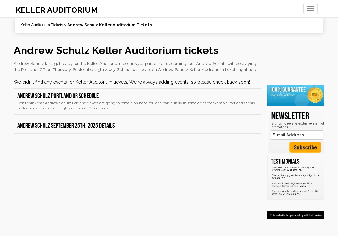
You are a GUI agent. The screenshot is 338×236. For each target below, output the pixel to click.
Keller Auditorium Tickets (41, 25)
